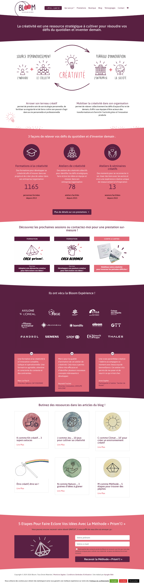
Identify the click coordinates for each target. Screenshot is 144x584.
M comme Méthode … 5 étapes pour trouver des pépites (110, 486)
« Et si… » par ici (53, 8)
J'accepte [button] (114, 581)
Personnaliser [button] (134, 581)
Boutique (92, 8)
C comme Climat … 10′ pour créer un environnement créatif (112, 440)
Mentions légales (59, 574)
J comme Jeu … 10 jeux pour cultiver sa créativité (71, 439)
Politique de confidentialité (99, 581)
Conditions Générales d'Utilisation (79, 574)
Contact (121, 8)
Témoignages (110, 8)
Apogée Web (108, 574)
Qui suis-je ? (69, 8)
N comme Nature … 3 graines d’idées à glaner (69, 485)
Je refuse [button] (123, 581)
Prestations (81, 8)
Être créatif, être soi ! (28, 483)
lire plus (20, 444)
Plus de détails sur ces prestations (70, 212)
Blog (100, 8)
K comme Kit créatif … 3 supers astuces (29, 439)
